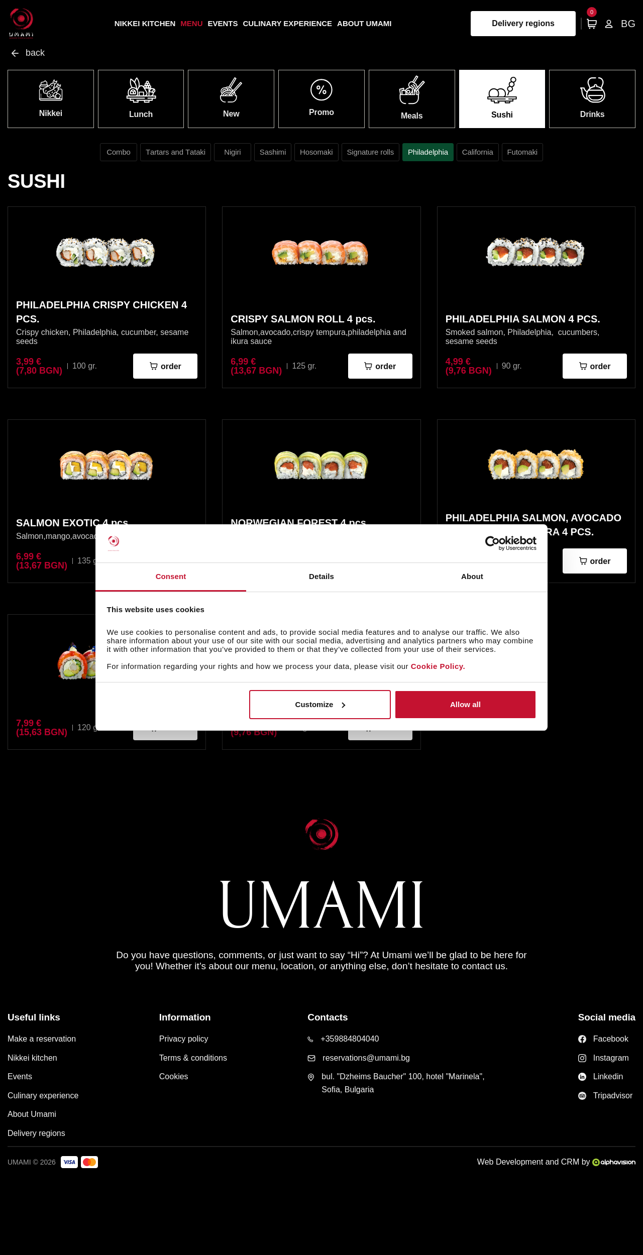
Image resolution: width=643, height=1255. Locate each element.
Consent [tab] (171, 576)
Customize (320, 704)
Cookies (173, 1076)
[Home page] (21, 23)
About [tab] (472, 576)
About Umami (364, 23)
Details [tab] (321, 576)
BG (628, 23)
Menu (191, 23)
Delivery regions (523, 23)
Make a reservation (42, 1039)
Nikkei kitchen (145, 23)
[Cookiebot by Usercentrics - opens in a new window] (493, 543)
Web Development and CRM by (556, 1162)
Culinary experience (288, 23)
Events (223, 23)
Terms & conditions (193, 1058)
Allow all (465, 704)
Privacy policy (183, 1039)
